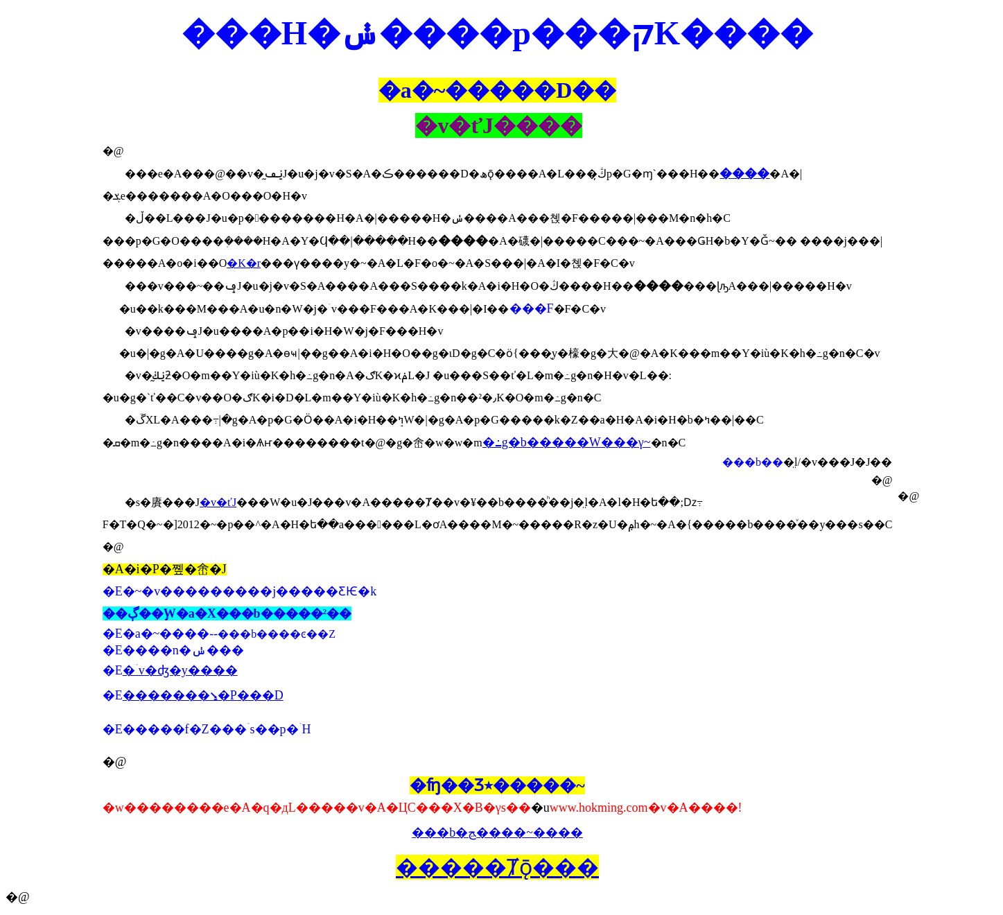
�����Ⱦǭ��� (497, 867)
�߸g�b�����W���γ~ (566, 442)
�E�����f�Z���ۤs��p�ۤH (207, 729)
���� (744, 173)
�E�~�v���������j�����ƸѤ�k (240, 591)
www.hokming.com (599, 807)
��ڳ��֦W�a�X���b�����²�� (227, 613)
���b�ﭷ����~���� (497, 832)
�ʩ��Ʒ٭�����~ (497, 785)
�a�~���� (166, 633)
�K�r (244, 263)
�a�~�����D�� (497, 90)
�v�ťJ (218, 502)
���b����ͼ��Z (276, 634)
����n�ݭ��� (183, 650)
